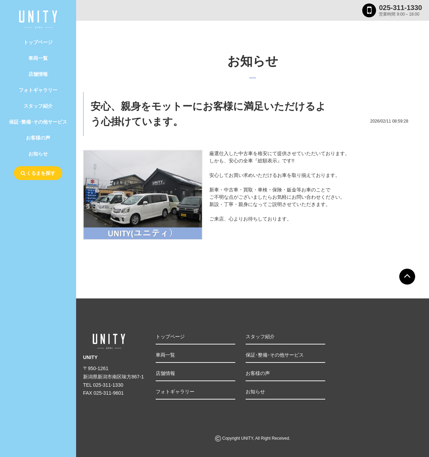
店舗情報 (38, 74)
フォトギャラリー (38, 90)
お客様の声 (38, 138)
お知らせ (38, 153)
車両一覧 (38, 58)
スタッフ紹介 (38, 106)
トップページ (38, 42)
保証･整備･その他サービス (38, 122)
